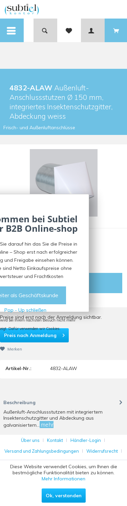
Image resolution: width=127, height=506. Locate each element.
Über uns (30, 440)
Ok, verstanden (64, 496)
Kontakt (55, 440)
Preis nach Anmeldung (34, 334)
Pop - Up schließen (25, 310)
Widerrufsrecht (102, 451)
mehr (47, 424)
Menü (11, 26)
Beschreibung (19, 402)
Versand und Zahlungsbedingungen (41, 451)
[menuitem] (12, 30)
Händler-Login (85, 440)
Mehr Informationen (63, 479)
